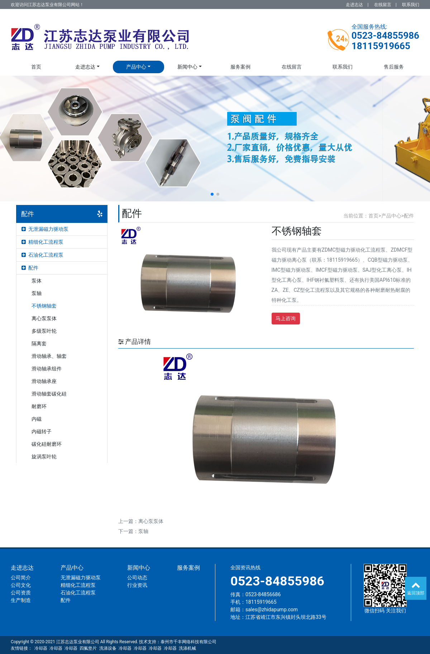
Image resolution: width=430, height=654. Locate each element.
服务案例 (240, 67)
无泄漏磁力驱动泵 (45, 229)
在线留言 (382, 4)
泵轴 (37, 293)
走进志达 (354, 4)
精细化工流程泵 (42, 242)
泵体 (37, 281)
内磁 (37, 419)
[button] (212, 194)
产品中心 (136, 67)
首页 (36, 67)
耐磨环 (39, 406)
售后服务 (394, 67)
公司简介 (21, 577)
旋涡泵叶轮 (44, 456)
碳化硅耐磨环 (47, 444)
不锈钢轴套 (44, 306)
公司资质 (21, 592)
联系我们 (410, 4)
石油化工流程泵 (42, 255)
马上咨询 (286, 318)
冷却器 (40, 648)
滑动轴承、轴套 (49, 356)
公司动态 (137, 577)
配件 (30, 268)
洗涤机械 (187, 648)
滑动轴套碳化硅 (49, 394)
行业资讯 (137, 585)
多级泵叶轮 (44, 331)
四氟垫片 (88, 648)
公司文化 (21, 585)
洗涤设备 (107, 648)
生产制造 (21, 600)
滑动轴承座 (44, 381)
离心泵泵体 (44, 318)
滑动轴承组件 (47, 369)
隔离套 (39, 343)
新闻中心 (187, 67)
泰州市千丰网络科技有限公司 (188, 641)
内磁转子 (42, 431)
